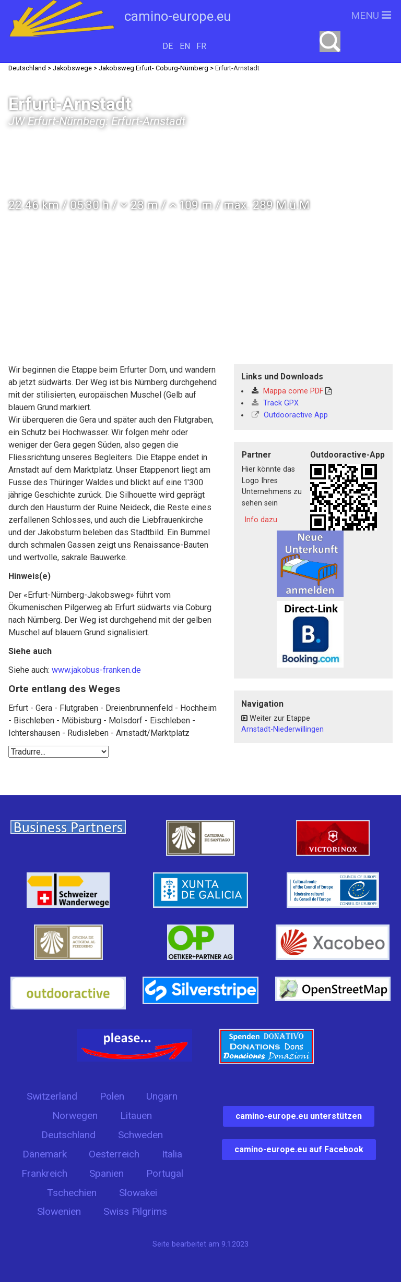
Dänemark (44, 1154)
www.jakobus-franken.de (96, 670)
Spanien (106, 1173)
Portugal (164, 1173)
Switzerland (52, 1096)
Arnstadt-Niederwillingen (282, 729)
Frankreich (44, 1173)
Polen (112, 1096)
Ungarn (162, 1096)
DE (167, 46)
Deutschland (68, 1135)
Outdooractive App (290, 415)
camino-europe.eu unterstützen (298, 1116)
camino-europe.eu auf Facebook (298, 1149)
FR (201, 46)
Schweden (140, 1135)
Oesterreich (114, 1154)
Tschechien (72, 1193)
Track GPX (275, 403)
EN (185, 46)
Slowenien (59, 1211)
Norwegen (75, 1115)
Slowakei (138, 1193)
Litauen (136, 1115)
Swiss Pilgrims (135, 1211)
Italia (172, 1154)
